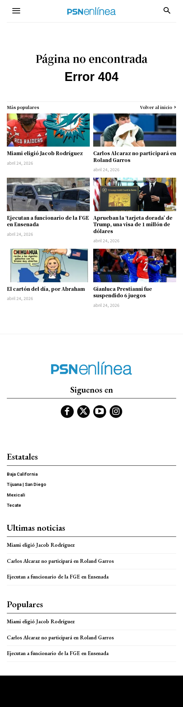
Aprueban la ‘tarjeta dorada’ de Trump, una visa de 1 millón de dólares (132, 224)
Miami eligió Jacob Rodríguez (45, 153)
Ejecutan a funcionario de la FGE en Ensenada (48, 221)
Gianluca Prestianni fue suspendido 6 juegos (122, 292)
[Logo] (91, 11)
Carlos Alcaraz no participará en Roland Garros (134, 156)
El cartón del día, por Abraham (46, 288)
